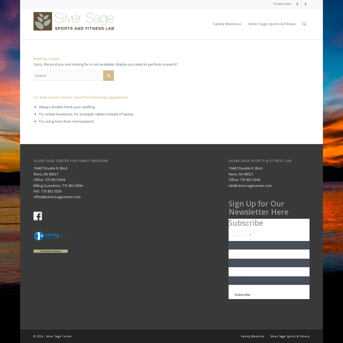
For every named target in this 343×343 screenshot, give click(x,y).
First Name (236, 256)
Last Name (236, 274)
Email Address (240, 235)
